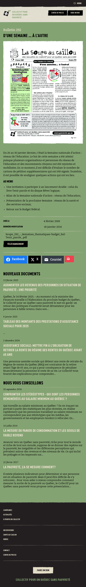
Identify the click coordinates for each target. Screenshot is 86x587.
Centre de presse (9, 555)
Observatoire (8, 530)
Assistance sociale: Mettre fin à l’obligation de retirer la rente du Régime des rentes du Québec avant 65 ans (42, 350)
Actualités (7, 515)
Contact (6, 550)
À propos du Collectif (11, 519)
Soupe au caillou (10, 535)
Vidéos (5, 539)
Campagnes (7, 510)
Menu (77, 3)
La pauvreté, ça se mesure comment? (29, 467)
